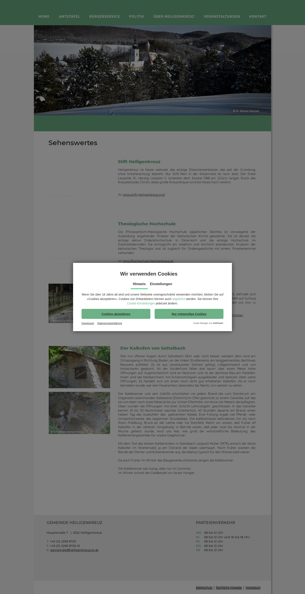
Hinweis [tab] (139, 284)
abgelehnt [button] (178, 299)
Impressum (88, 323)
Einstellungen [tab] (161, 284)
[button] (116, 314)
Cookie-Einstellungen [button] (141, 303)
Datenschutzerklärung (109, 323)
